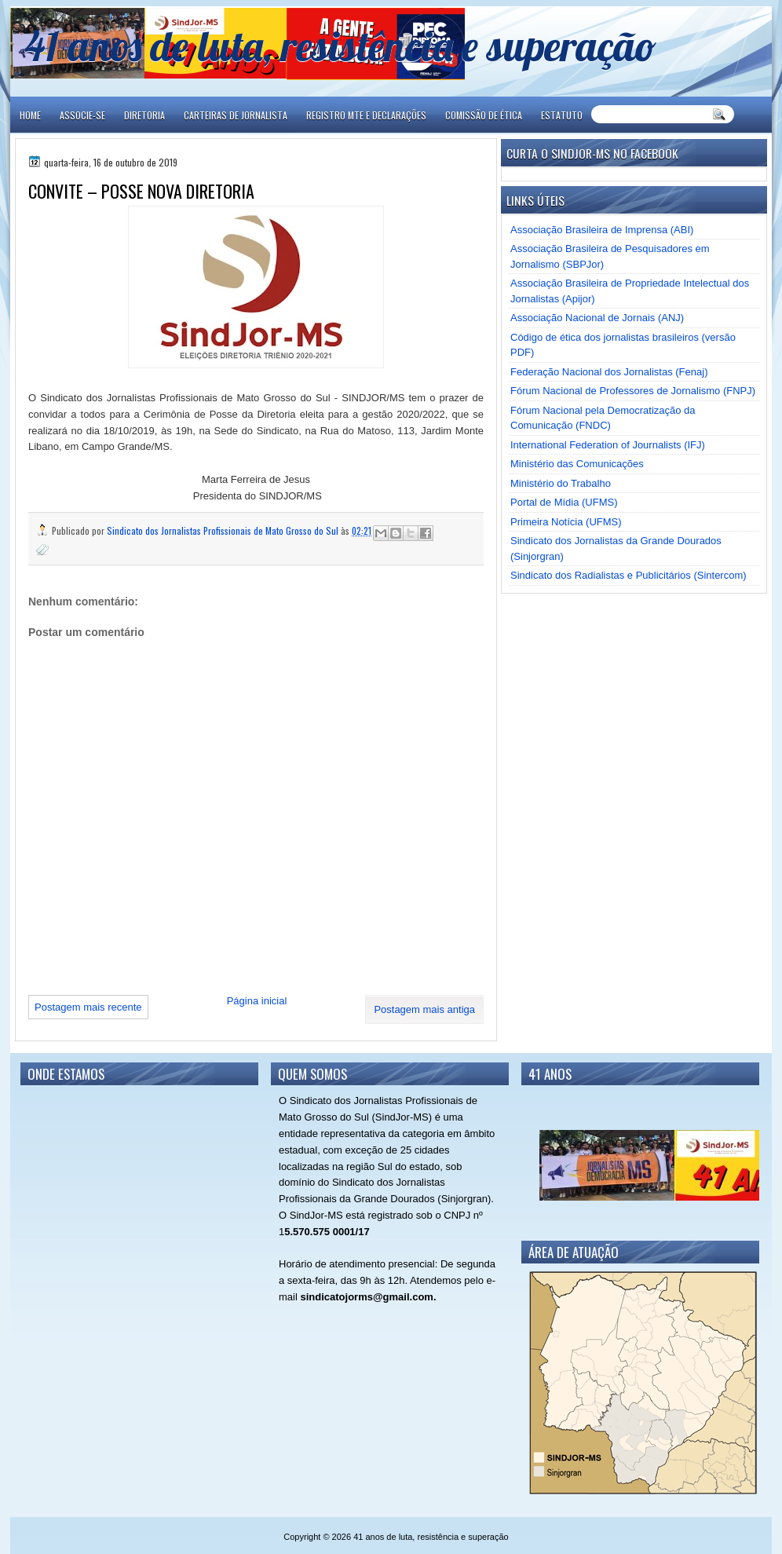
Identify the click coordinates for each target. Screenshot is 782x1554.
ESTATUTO (562, 115)
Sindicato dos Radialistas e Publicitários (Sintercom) (628, 575)
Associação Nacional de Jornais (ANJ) (597, 318)
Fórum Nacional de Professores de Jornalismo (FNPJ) (632, 391)
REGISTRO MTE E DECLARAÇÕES (366, 115)
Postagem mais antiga (424, 1009)
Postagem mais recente (88, 1007)
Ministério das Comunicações (577, 464)
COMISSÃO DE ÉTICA (483, 115)
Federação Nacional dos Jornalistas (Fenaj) (608, 372)
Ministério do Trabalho (560, 483)
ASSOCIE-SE (82, 115)
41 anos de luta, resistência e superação (340, 45)
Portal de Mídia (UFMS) (564, 502)
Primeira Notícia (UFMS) (566, 522)
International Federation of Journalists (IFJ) (607, 445)
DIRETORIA (144, 115)
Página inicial (257, 1001)
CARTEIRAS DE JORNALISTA (235, 115)
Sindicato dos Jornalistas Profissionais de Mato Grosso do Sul (224, 530)
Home (30, 115)
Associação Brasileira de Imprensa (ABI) (601, 230)
